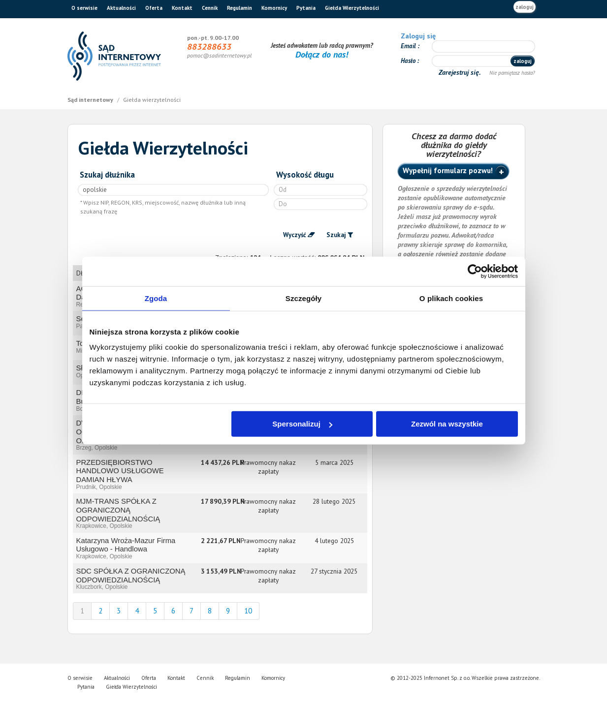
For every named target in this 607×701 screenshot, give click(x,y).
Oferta (153, 7)
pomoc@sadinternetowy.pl (219, 55)
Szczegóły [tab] (303, 298)
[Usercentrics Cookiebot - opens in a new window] (475, 271)
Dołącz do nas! (321, 54)
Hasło (409, 61)
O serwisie (84, 7)
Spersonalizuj (302, 424)
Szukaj (336, 235)
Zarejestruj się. (460, 72)
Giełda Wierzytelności (352, 7)
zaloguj (524, 6)
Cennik (210, 7)
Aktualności (121, 7)
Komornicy (274, 7)
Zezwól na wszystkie (447, 424)
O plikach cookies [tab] (451, 298)
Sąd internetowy (91, 99)
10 (248, 610)
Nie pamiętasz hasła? (512, 72)
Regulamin (239, 7)
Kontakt (182, 7)
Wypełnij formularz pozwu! (448, 170)
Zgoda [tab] (156, 298)
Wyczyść (294, 235)
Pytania (306, 7)
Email (409, 46)
